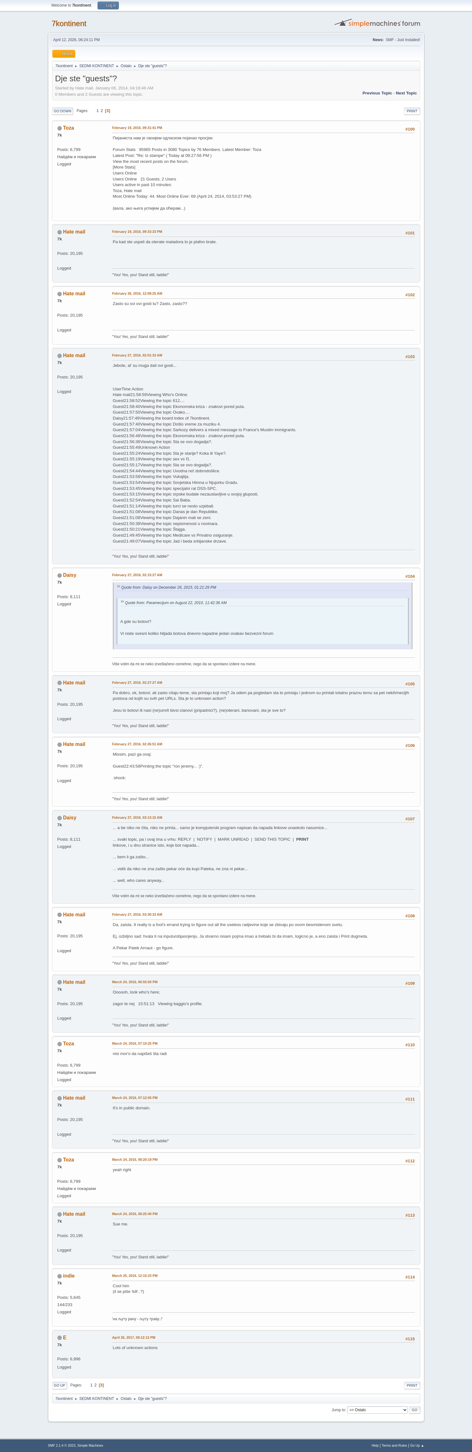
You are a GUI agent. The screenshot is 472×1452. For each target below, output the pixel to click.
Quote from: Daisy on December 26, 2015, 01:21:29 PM (168, 587)
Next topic (406, 93)
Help (375, 1445)
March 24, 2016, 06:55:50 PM (135, 982)
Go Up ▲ (417, 1445)
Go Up (59, 1385)
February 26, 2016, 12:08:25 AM (137, 293)
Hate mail (74, 231)
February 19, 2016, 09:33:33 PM (137, 231)
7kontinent (69, 23)
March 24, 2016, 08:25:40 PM (135, 1214)
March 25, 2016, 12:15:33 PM (135, 1276)
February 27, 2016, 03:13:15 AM (137, 817)
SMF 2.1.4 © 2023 (62, 1445)
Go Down (63, 111)
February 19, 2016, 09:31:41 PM (137, 128)
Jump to (338, 1410)
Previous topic (377, 93)
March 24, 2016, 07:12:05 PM (135, 1098)
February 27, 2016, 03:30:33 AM (137, 914)
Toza (68, 128)
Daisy (70, 575)
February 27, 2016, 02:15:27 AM (137, 575)
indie (69, 1275)
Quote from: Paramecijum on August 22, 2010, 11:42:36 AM (176, 603)
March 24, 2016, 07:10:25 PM (135, 1043)
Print (412, 111)
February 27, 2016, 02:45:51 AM (137, 744)
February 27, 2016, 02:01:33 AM (137, 355)
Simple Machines (90, 1445)
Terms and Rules (394, 1445)
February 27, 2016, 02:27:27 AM (137, 682)
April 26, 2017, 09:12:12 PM (134, 1337)
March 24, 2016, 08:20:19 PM (135, 1159)
